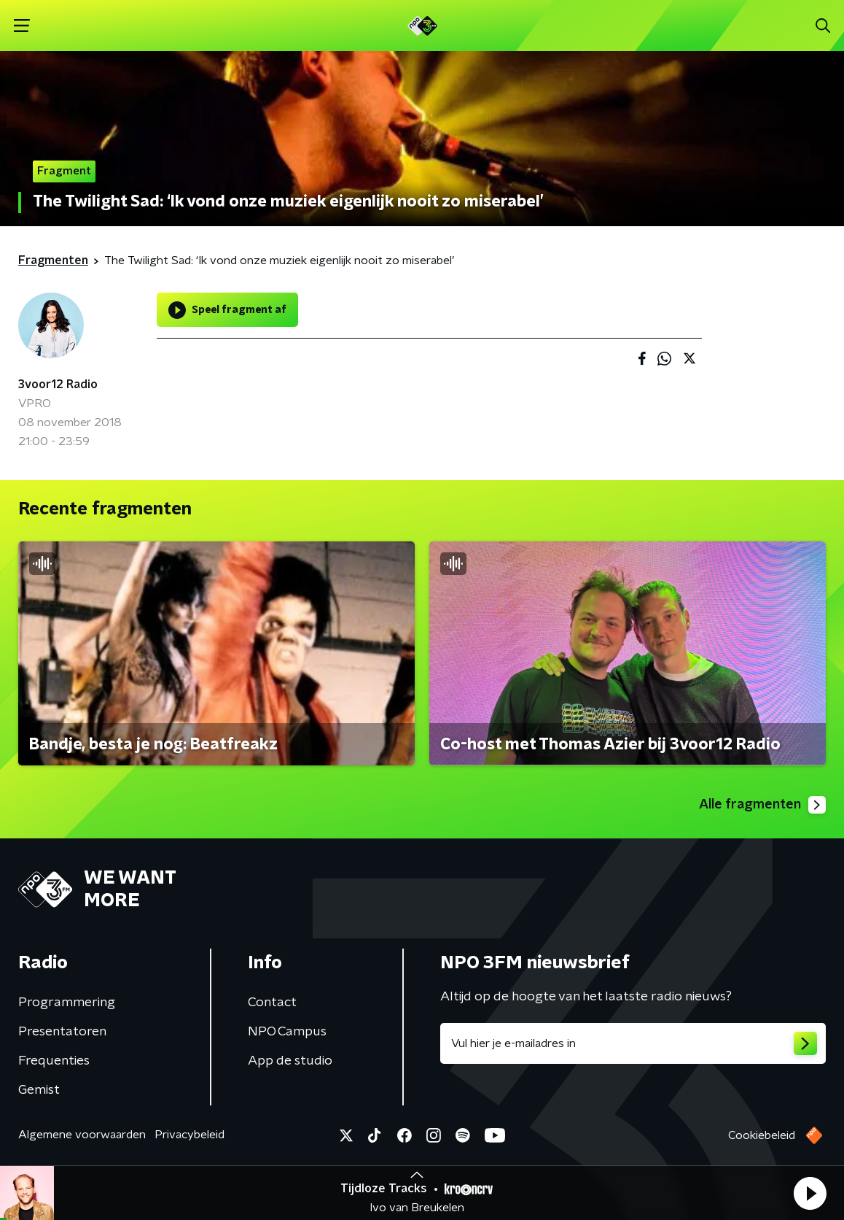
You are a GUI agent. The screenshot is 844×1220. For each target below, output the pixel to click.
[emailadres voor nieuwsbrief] (633, 1043)
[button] (809, 1193)
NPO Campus (287, 1031)
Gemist (39, 1090)
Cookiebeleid (761, 1135)
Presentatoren (62, 1031)
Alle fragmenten (762, 805)
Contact (272, 1002)
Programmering (66, 1002)
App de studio (290, 1061)
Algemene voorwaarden (82, 1134)
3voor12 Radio (58, 384)
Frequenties (54, 1061)
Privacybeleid (189, 1134)
